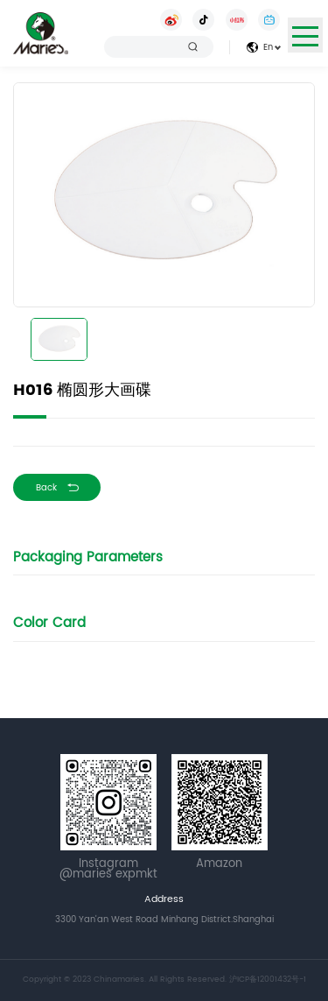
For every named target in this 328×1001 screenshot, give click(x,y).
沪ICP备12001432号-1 (267, 979)
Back (46, 488)
